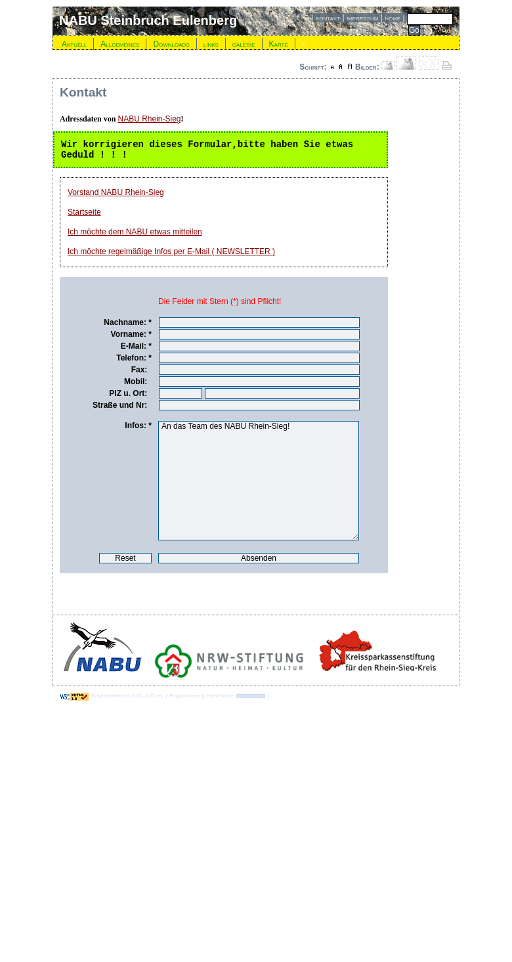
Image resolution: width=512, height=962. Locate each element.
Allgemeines (119, 44)
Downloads (171, 44)
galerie (243, 44)
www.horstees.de (250, 696)
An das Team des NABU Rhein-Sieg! (258, 480)
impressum (362, 17)
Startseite (84, 212)
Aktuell (74, 44)
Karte (278, 44)
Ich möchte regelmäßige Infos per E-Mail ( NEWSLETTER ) (171, 251)
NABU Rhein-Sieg (149, 118)
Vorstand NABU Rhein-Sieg (116, 192)
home (392, 17)
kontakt (328, 17)
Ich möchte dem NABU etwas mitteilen (135, 231)
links (211, 44)
